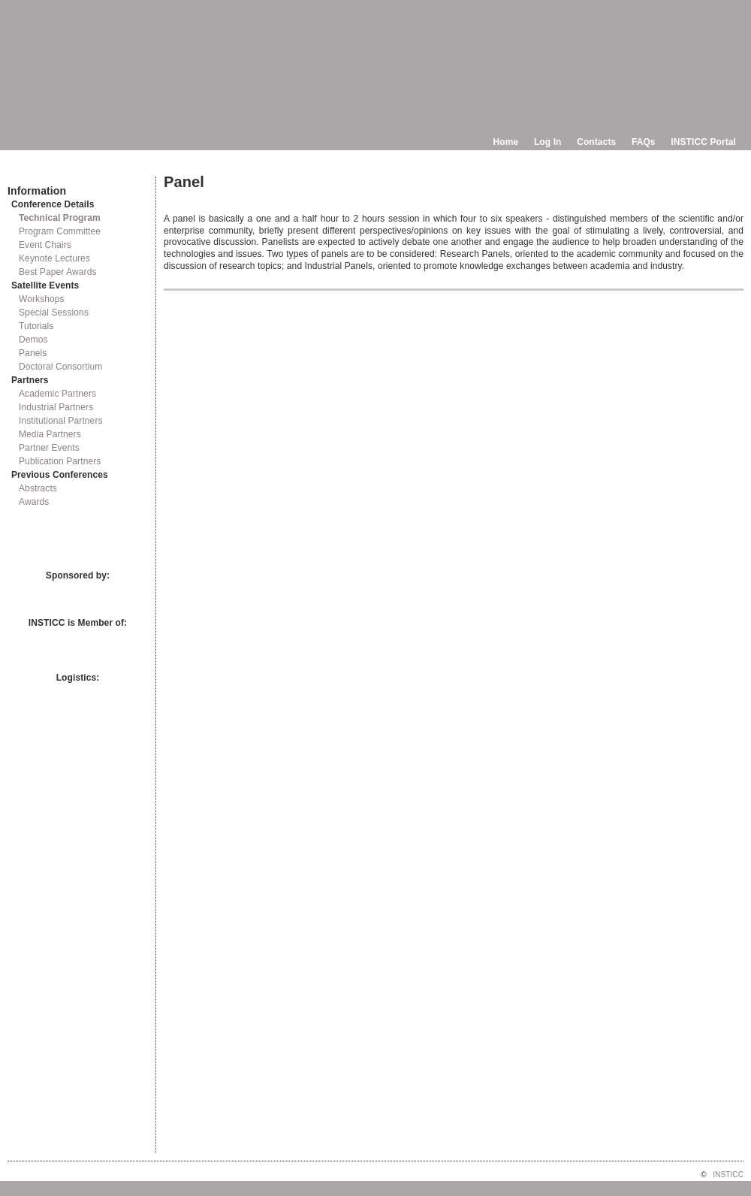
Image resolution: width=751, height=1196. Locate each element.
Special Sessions (54, 312)
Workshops (42, 299)
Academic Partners (57, 393)
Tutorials (36, 326)
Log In (548, 142)
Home (506, 142)
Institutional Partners (61, 420)
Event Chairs (45, 245)
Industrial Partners (56, 407)
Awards (34, 502)
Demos (33, 339)
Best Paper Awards (58, 272)
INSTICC (728, 1174)
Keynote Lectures (54, 258)
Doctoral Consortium (60, 366)
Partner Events (49, 447)
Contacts (596, 142)
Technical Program (60, 218)
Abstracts (38, 488)
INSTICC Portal (703, 142)
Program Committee (60, 231)
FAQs (644, 142)
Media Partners (50, 434)
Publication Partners (60, 461)
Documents (23, 170)
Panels (33, 353)
